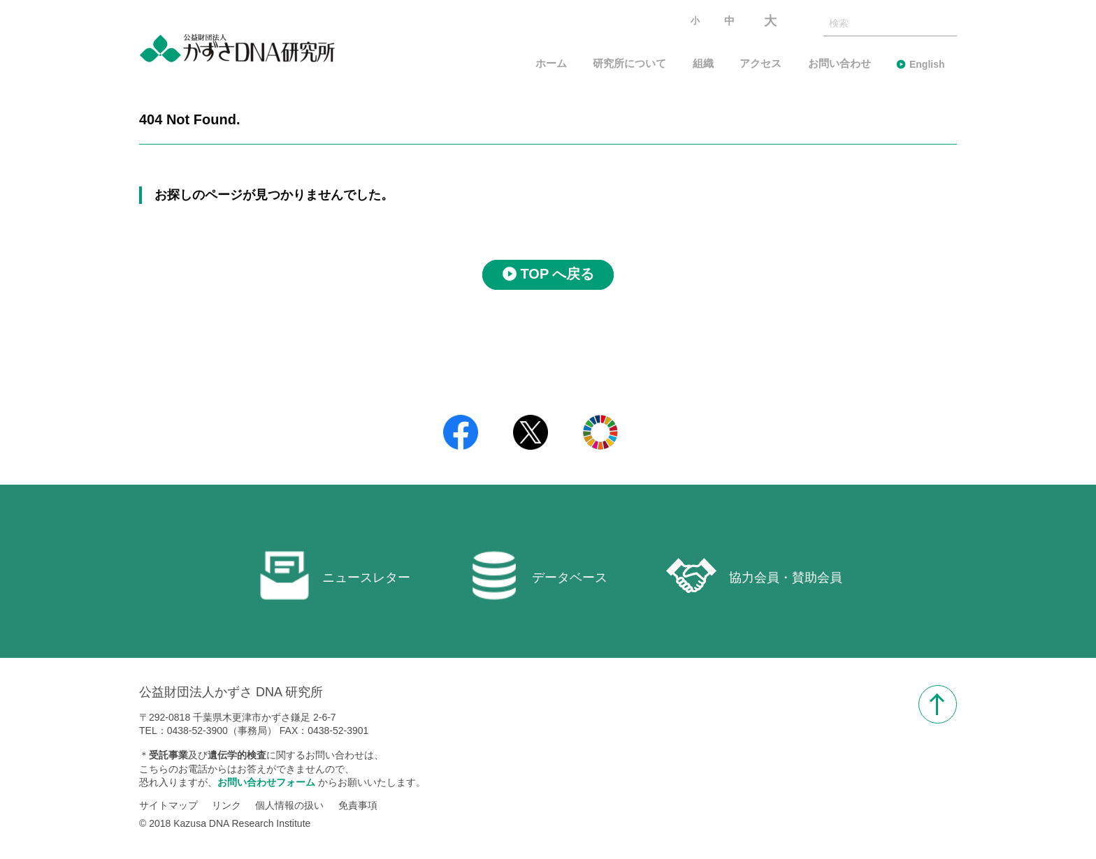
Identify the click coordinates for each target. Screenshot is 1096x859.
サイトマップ (168, 805)
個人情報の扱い (289, 805)
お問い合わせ (839, 64)
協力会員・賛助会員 (754, 575)
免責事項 (357, 805)
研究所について (629, 64)
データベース (538, 575)
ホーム (551, 64)
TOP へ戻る (558, 274)
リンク (226, 805)
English (927, 64)
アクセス (760, 64)
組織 (703, 64)
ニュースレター (334, 575)
